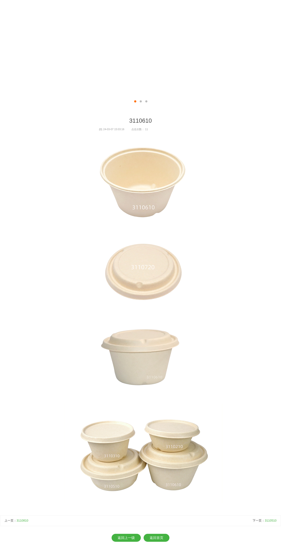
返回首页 (156, 538)
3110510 (270, 520)
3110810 (22, 520)
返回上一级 (126, 538)
